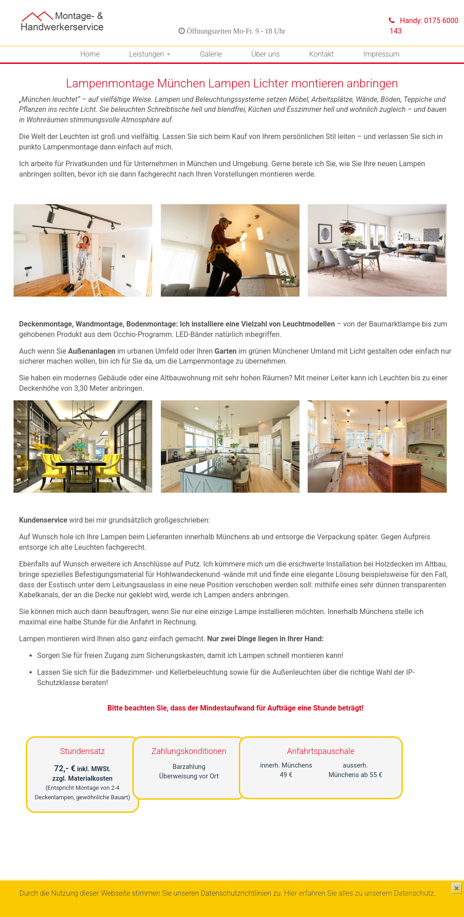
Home (90, 54)
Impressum (381, 54)
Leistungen (149, 54)
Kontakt (321, 54)
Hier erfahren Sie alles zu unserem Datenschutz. (359, 893)
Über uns (265, 54)
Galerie (211, 54)
